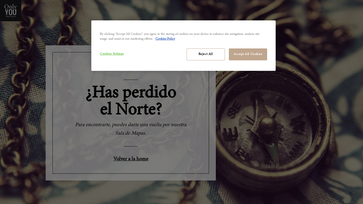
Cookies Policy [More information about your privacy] (165, 39)
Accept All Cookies (248, 54)
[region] (183, 45)
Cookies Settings (112, 54)
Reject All (206, 54)
